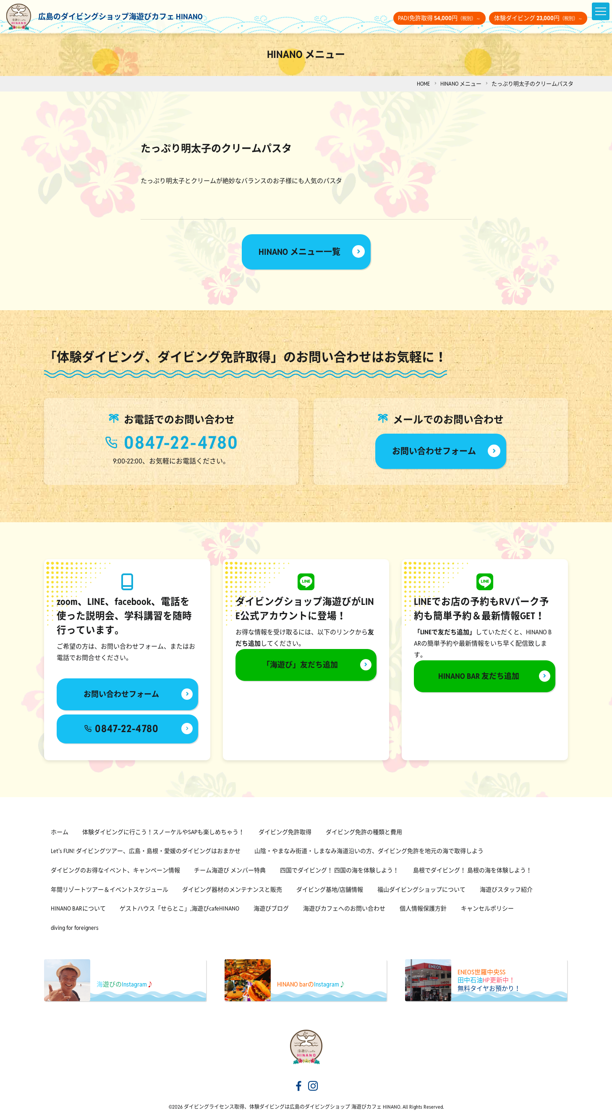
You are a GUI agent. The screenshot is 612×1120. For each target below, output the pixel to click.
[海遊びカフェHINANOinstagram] (313, 1086)
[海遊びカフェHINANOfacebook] (299, 1086)
